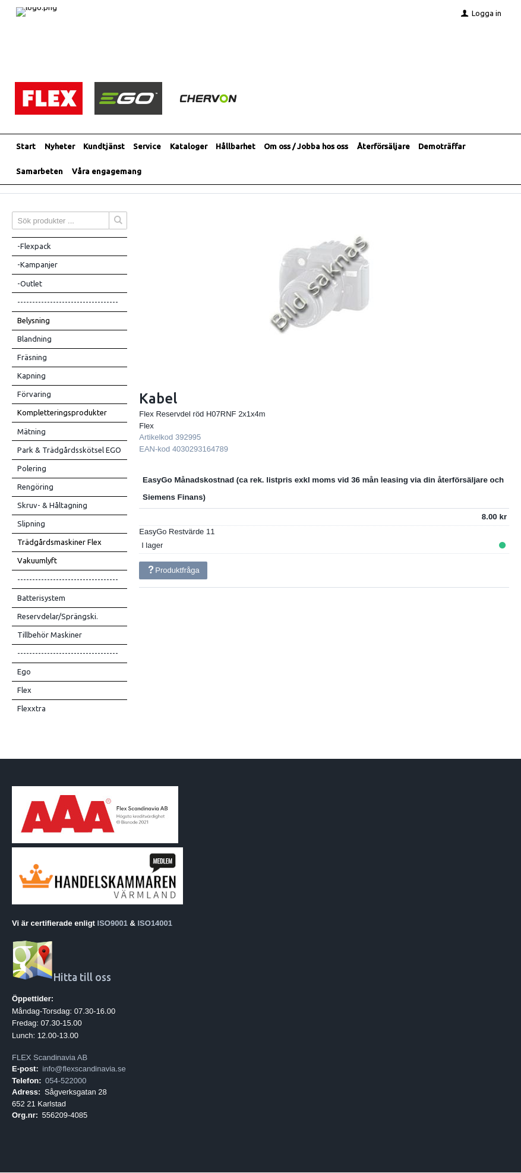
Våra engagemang (106, 172)
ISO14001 (155, 923)
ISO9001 (112, 923)
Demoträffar (441, 147)
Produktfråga (173, 570)
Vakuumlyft (37, 561)
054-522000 (65, 1081)
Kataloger (188, 147)
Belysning (33, 321)
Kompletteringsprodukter (62, 413)
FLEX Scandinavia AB (49, 1058)
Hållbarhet (235, 147)
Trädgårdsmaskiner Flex (59, 542)
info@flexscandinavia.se (83, 1069)
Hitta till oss (61, 977)
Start (26, 147)
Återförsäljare (383, 147)
